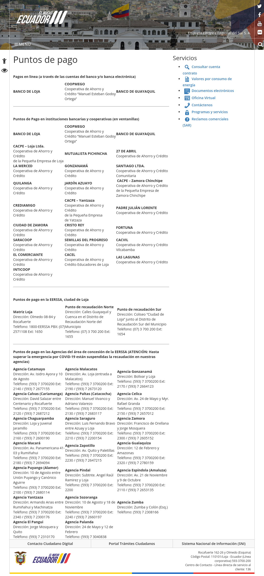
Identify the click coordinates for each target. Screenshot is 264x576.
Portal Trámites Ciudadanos (132, 545)
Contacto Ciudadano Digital (50, 545)
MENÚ (23, 45)
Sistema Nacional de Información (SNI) (214, 545)
